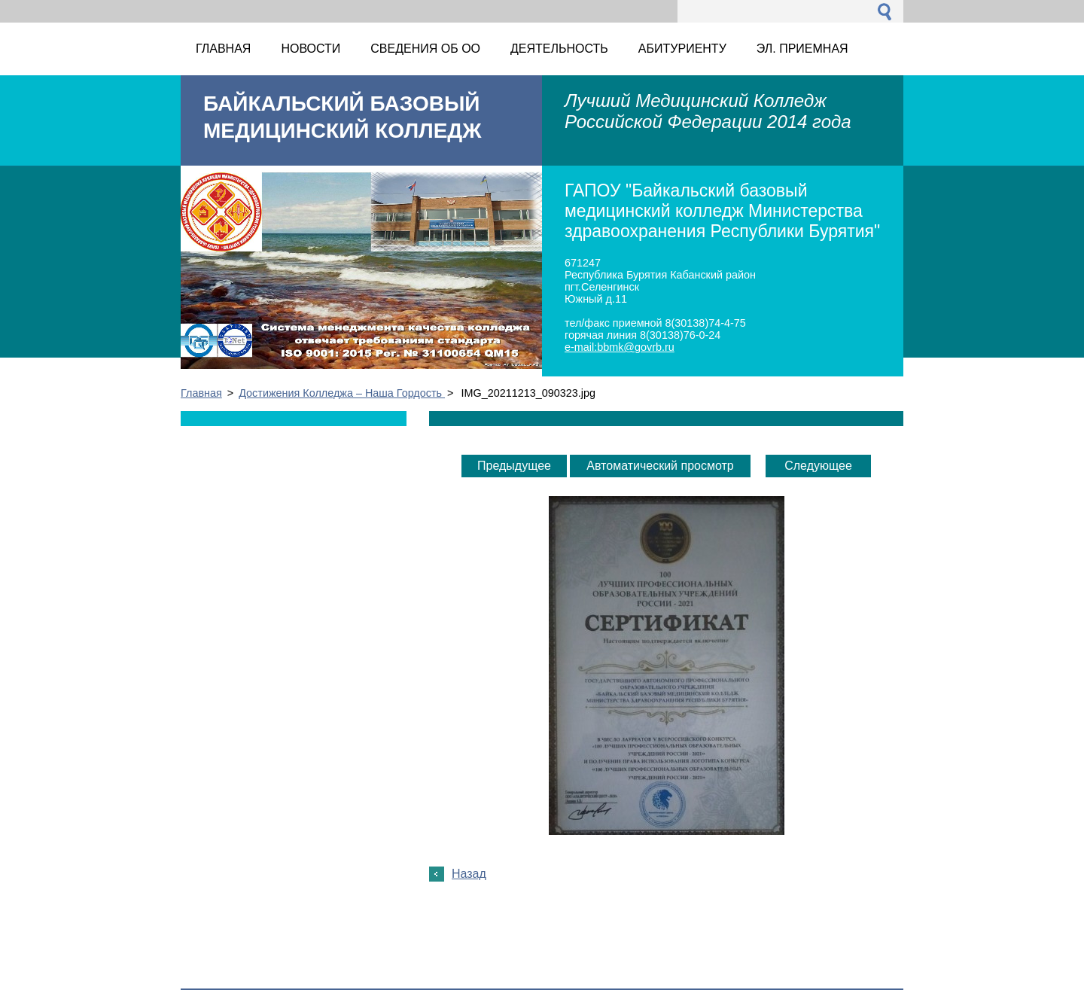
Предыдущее (514, 465)
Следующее (818, 465)
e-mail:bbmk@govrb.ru (619, 347)
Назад (469, 873)
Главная (201, 393)
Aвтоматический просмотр (659, 465)
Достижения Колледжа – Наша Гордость (342, 393)
